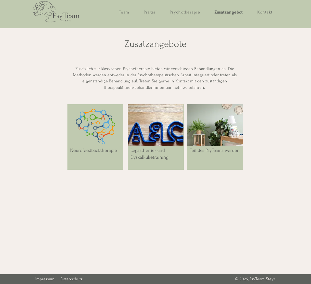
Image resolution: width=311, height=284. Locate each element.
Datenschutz (72, 279)
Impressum (44, 279)
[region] (95, 137)
